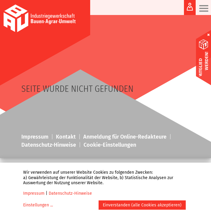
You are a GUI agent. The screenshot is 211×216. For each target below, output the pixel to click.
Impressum (33, 193)
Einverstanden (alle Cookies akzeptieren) (142, 205)
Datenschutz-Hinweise (70, 193)
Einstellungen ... (38, 205)
